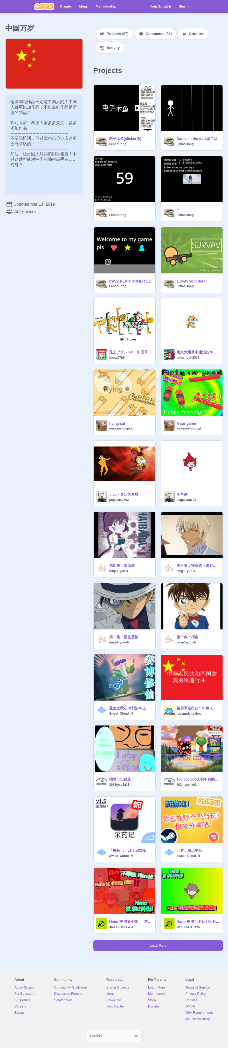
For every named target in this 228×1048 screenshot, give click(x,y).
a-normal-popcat (121, 428)
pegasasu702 (119, 500)
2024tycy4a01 (119, 785)
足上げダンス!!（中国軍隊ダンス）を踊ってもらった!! (130, 352)
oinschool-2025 (188, 357)
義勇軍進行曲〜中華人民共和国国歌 (198, 708)
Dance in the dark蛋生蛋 (197, 139)
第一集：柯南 (187, 637)
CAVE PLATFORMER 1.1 (130, 281)
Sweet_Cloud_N (121, 713)
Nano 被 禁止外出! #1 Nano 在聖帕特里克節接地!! (198, 921)
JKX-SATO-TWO (121, 927)
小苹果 (182, 494)
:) (110, 210)
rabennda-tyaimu (189, 713)
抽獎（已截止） (122, 779)
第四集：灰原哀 (122, 565)
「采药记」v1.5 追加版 (127, 850)
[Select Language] (114, 1036)
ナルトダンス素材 (123, 494)
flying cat (117, 423)
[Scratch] (44, 6)
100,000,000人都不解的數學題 (198, 779)
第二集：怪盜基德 (123, 637)
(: (178, 210)
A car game (186, 423)
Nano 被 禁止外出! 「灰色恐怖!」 (130, 921)
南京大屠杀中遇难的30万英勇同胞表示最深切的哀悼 (198, 352)
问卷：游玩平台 (189, 850)
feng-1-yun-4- (119, 571)
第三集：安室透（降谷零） (198, 565)
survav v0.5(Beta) (192, 281)
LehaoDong (117, 144)
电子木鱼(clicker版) (125, 139)
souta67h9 (117, 357)
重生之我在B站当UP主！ (129, 708)
